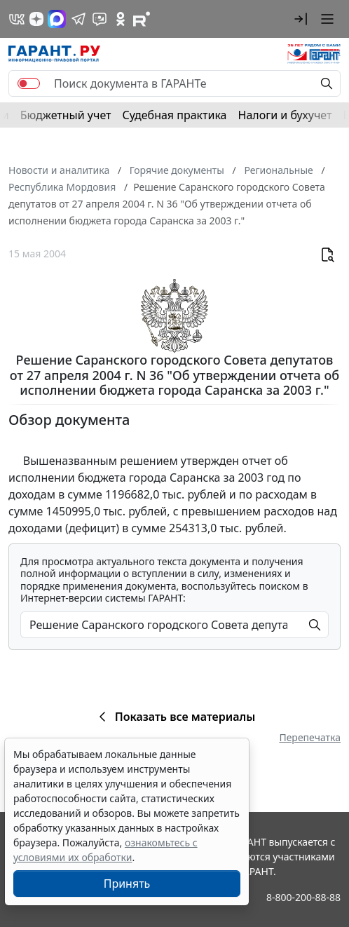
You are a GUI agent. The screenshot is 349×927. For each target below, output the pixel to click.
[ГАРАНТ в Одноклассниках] (120, 19)
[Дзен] (36, 19)
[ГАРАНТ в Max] (57, 19)
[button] (300, 19)
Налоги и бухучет (285, 115)
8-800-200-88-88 (303, 897)
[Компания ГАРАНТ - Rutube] (141, 19)
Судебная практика (174, 115)
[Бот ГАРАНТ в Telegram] (99, 19)
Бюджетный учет (65, 115)
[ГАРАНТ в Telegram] (78, 19)
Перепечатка (310, 737)
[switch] (29, 83)
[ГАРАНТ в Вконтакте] (16, 19)
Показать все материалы (175, 716)
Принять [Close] (127, 883)
